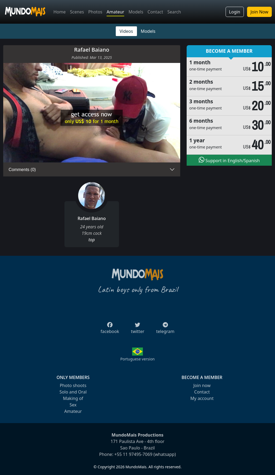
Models (135, 12)
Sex (73, 405)
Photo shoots (73, 385)
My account (202, 398)
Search (174, 12)
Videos (126, 31)
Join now (202, 385)
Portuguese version (137, 358)
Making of (73, 398)
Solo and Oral (72, 392)
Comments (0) (22, 169)
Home (59, 12)
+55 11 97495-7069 (133, 454)
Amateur (115, 12)
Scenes (77, 12)
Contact (155, 12)
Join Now (259, 12)
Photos (95, 12)
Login (234, 12)
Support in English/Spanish (229, 160)
